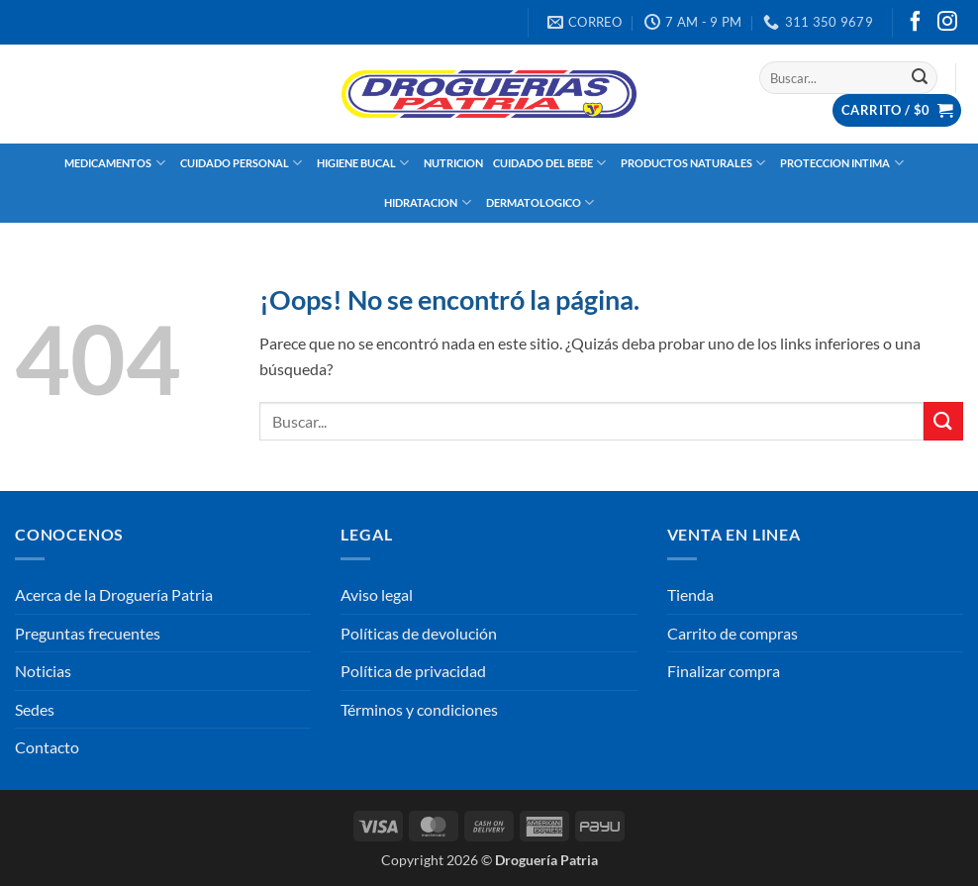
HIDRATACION (429, 202)
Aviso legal (377, 594)
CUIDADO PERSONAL (243, 162)
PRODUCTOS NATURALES (695, 162)
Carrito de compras (732, 633)
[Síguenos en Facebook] (916, 23)
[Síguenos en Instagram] (947, 23)
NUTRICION (453, 162)
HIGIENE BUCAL (365, 162)
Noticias (43, 670)
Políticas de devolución (419, 633)
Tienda (690, 594)
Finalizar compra (723, 670)
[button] (896, 110)
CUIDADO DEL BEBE (552, 162)
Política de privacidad (413, 670)
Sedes (34, 709)
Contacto (47, 747)
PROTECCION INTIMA (844, 162)
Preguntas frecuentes (87, 633)
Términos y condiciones (419, 709)
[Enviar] (919, 78)
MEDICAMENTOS (116, 162)
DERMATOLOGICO (542, 202)
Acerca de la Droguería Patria (114, 594)
